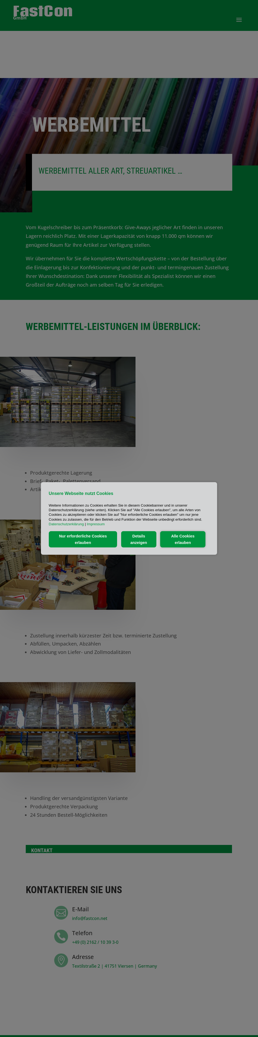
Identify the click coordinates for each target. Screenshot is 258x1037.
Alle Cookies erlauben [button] (182, 539)
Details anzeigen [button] (138, 539)
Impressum (96, 524)
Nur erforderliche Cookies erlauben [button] (83, 539)
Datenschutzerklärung (66, 524)
